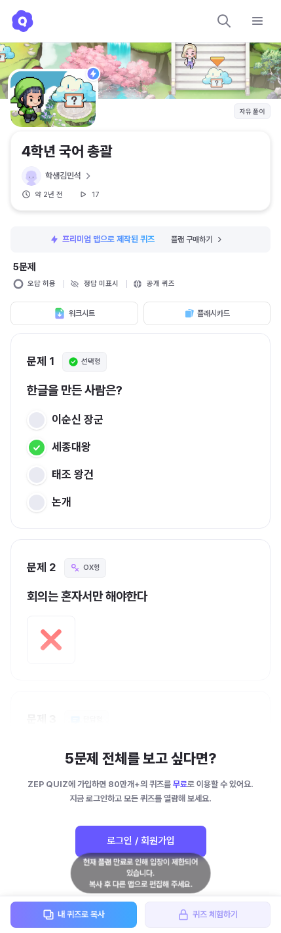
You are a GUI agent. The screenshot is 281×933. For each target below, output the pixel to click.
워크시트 (74, 313)
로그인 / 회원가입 (141, 841)
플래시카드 (207, 313)
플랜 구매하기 (197, 239)
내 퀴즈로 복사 (73, 914)
